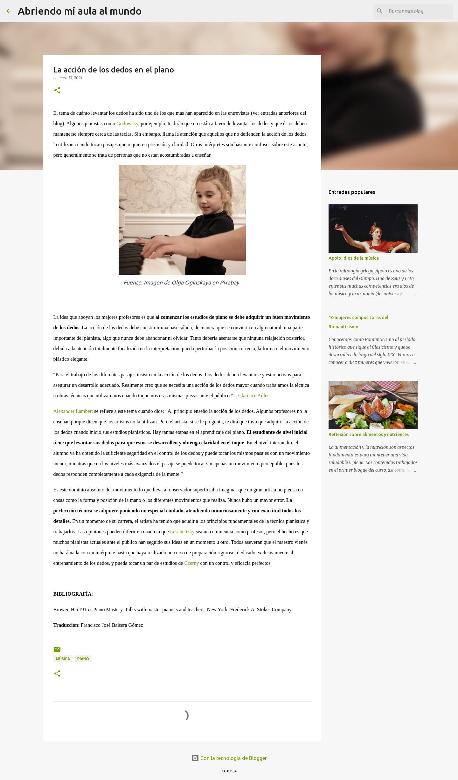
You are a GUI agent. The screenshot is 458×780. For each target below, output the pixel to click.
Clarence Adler (253, 395)
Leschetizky (182, 531)
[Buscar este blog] (419, 11)
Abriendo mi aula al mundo (80, 11)
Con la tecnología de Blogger (229, 758)
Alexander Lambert (73, 411)
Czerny (191, 563)
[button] (57, 90)
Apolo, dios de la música (354, 258)
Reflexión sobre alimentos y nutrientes (369, 434)
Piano (83, 659)
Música (63, 659)
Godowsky (127, 123)
